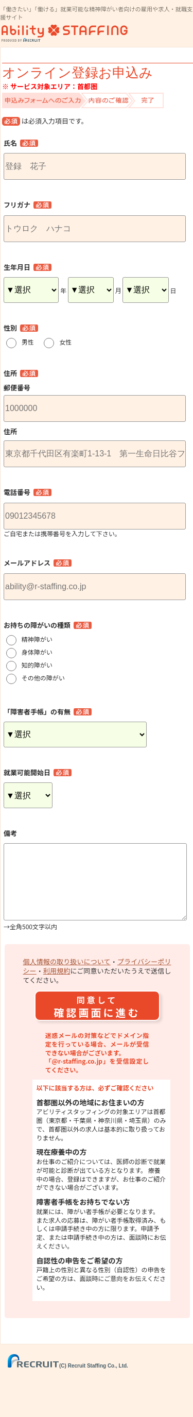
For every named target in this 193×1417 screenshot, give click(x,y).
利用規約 (57, 987)
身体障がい (37, 651)
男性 (31, 341)
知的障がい (37, 664)
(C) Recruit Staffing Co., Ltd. (68, 1382)
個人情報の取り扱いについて (67, 978)
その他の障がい (43, 677)
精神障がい (37, 639)
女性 (68, 341)
